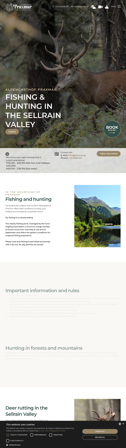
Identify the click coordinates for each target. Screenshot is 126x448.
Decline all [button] (100, 437)
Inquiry (12, 131)
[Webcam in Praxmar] (100, 7)
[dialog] (63, 434)
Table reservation (109, 153)
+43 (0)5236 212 (60, 6)
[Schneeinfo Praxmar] (107, 7)
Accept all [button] (100, 431)
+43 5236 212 (75, 158)
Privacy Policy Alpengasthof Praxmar (52, 431)
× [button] (123, 424)
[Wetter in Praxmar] (93, 7)
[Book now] (112, 129)
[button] (42, 445)
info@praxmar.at (80, 6)
